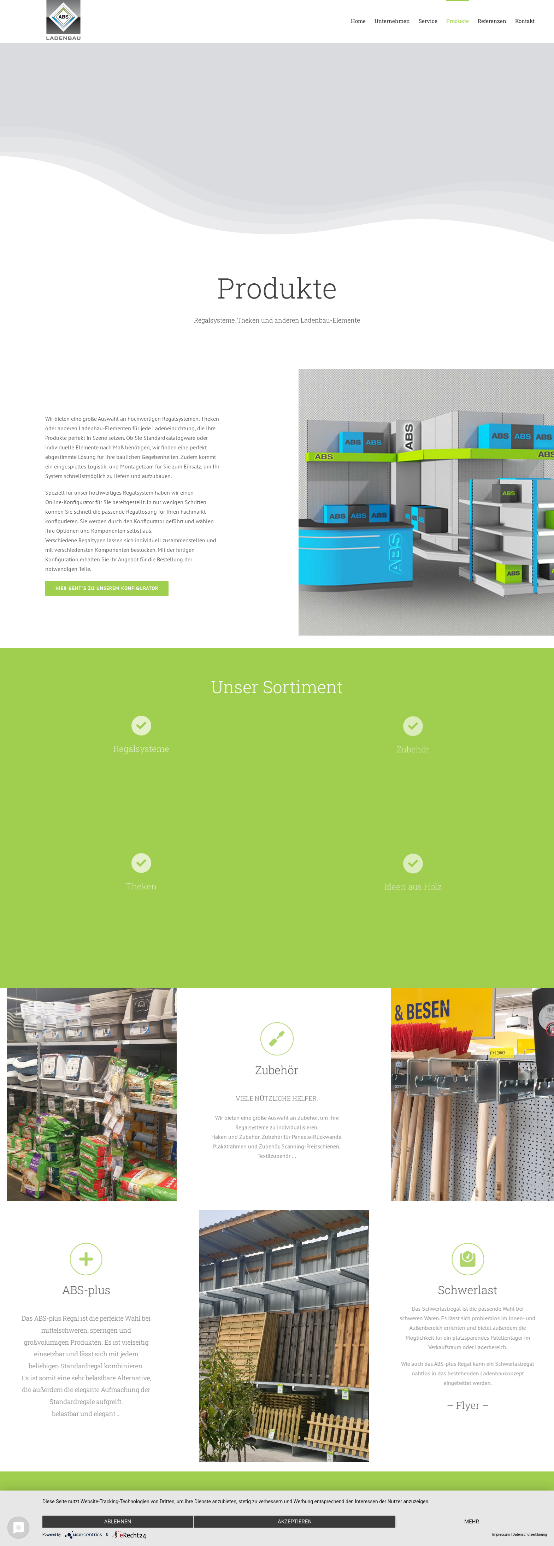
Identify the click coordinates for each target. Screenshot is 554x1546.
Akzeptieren (295, 1521)
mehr (471, 1521)
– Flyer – (462, 1405)
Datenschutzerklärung (530, 1534)
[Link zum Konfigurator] (107, 588)
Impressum (501, 1534)
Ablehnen (117, 1521)
